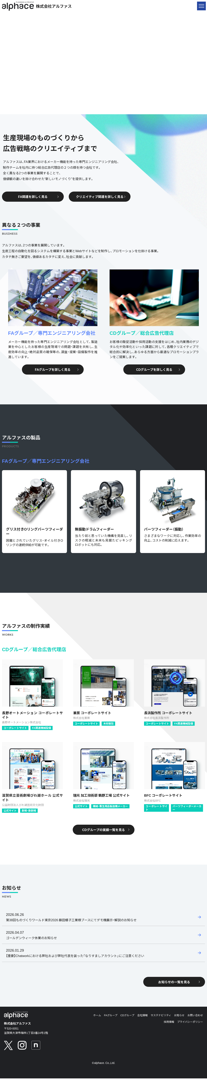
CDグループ (127, 1017)
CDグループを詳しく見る (158, 369)
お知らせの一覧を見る (179, 983)
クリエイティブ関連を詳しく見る (101, 196)
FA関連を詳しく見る (38, 196)
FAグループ (110, 1017)
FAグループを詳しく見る (57, 369)
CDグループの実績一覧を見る (105, 829)
